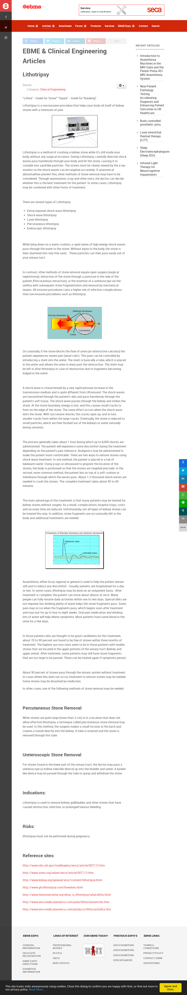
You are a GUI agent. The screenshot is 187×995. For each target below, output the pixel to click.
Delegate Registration (32, 954)
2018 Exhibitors (123, 955)
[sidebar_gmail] (183, 487)
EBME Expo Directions (30, 962)
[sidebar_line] (183, 503)
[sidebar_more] (183, 527)
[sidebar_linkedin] (183, 479)
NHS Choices (61, 963)
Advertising (151, 963)
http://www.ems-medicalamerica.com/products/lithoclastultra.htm (67, 909)
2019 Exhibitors (123, 950)
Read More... (37, 990)
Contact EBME (153, 958)
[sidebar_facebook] (183, 463)
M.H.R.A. (57, 953)
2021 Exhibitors (123, 945)
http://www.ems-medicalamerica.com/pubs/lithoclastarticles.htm (66, 902)
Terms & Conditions (151, 946)
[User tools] (122, 85)
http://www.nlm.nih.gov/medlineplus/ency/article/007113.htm (64, 865)
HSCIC (56, 958)
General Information (31, 946)
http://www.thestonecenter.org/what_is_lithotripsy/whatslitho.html (67, 894)
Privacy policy (153, 953)
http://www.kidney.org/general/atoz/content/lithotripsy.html (62, 880)
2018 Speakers (122, 960)
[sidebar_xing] (183, 511)
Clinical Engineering (53, 89)
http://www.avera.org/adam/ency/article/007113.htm (58, 873)
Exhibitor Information (31, 970)
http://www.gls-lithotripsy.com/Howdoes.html (53, 887)
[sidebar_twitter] (183, 471)
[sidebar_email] (183, 519)
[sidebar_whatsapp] (183, 495)
